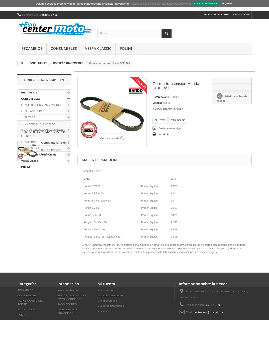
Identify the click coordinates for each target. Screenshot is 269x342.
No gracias (227, 3)
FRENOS (29, 135)
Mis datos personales (110, 305)
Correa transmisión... (55, 193)
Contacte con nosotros (215, 14)
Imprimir (164, 134)
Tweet (160, 119)
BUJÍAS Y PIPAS (34, 111)
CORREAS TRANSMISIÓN (40, 123)
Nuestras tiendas (67, 290)
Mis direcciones (107, 300)
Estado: (157, 102)
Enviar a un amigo (170, 128)
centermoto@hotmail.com (209, 312)
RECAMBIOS (31, 48)
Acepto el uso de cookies (206, 3)
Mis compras (105, 290)
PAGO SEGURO (67, 304)
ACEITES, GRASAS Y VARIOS (42, 104)
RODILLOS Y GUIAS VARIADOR (43, 129)
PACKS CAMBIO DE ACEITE (38, 154)
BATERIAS (30, 142)
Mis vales (103, 311)
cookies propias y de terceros (65, 3)
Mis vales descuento (110, 295)
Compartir (178, 119)
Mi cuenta (106, 283)
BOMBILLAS (31, 148)
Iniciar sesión (241, 14)
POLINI (126, 48)
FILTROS (29, 117)
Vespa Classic (98, 48)
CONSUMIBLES (64, 48)
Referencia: (160, 96)
